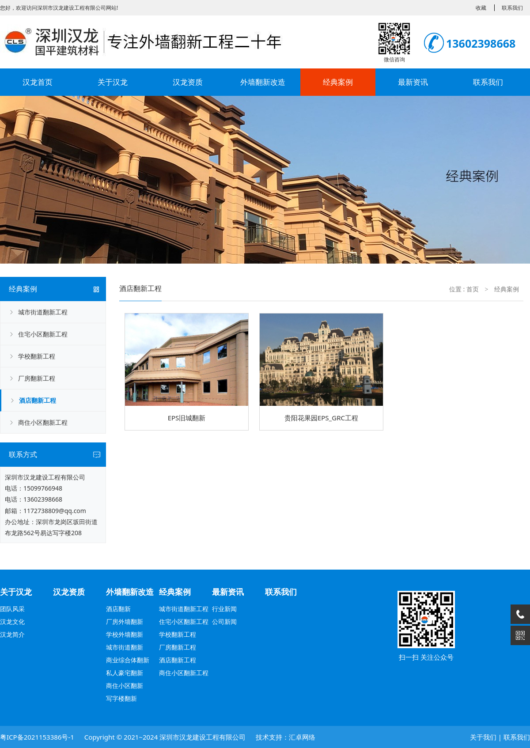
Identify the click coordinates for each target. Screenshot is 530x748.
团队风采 (12, 608)
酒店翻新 (118, 608)
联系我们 (488, 82)
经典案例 (338, 82)
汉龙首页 (38, 82)
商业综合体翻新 (127, 660)
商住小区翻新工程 (43, 422)
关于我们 (483, 737)
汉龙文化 (12, 621)
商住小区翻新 (124, 685)
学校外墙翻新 (124, 634)
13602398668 (42, 499)
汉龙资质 (188, 82)
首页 (472, 289)
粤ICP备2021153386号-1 (37, 737)
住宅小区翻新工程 (43, 334)
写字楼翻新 (121, 698)
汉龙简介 (12, 634)
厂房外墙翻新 (124, 621)
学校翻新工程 (36, 356)
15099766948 (42, 488)
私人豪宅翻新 (124, 673)
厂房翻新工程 (36, 378)
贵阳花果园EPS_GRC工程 (321, 417)
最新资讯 (413, 82)
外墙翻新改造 (262, 82)
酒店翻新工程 (37, 400)
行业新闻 (224, 608)
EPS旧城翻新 (187, 417)
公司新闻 (224, 621)
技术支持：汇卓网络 (285, 737)
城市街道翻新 (124, 647)
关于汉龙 (113, 82)
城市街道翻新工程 (43, 312)
